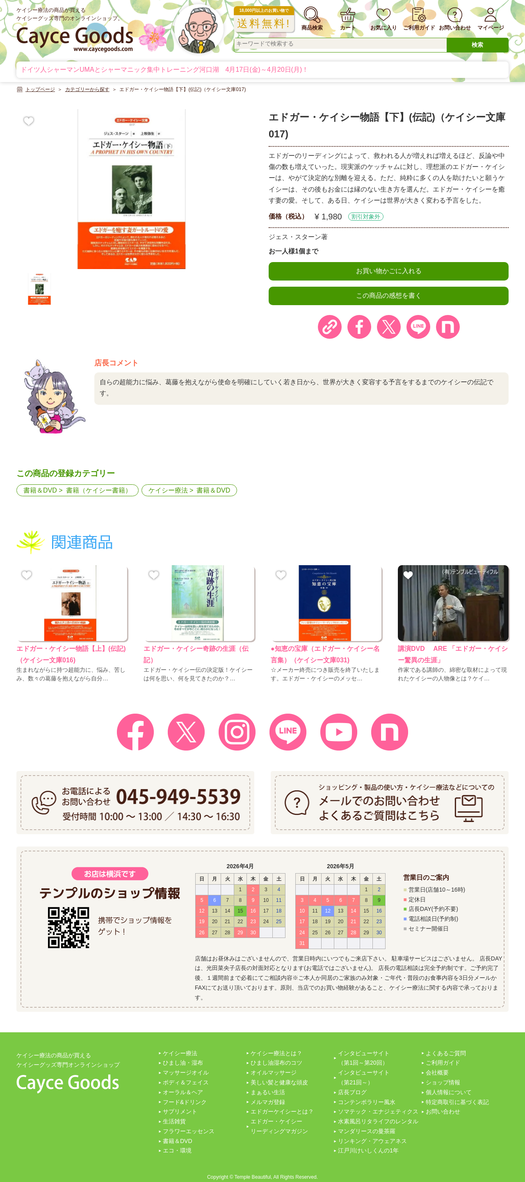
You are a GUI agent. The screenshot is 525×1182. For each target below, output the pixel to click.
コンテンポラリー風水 (366, 1102)
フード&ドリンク (185, 1102)
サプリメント (180, 1111)
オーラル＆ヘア (183, 1092)
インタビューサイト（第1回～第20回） (364, 1058)
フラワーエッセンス (189, 1131)
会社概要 (437, 1072)
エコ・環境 (177, 1150)
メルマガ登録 (268, 1102)
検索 (477, 44)
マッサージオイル (186, 1072)
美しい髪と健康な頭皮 (279, 1082)
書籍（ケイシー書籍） (99, 490)
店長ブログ (352, 1092)
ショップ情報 (443, 1082)
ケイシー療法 (168, 490)
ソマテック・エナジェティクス (378, 1111)
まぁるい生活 (268, 1092)
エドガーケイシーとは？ (282, 1111)
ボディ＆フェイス (186, 1082)
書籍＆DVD (40, 490)
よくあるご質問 (446, 1053)
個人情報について (449, 1092)
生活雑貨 (174, 1121)
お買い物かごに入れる (389, 270)
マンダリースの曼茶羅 (366, 1131)
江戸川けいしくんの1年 (368, 1150)
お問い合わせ (443, 1111)
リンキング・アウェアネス (372, 1141)
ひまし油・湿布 (183, 1062)
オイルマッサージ (274, 1072)
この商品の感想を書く (389, 295)
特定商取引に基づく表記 (457, 1102)
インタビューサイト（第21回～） (364, 1077)
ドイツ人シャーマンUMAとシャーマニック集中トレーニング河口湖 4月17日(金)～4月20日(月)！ (164, 69)
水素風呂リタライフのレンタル (378, 1121)
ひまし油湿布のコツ (276, 1062)
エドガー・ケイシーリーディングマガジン (279, 1126)
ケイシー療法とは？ (276, 1053)
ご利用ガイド (443, 1062)
